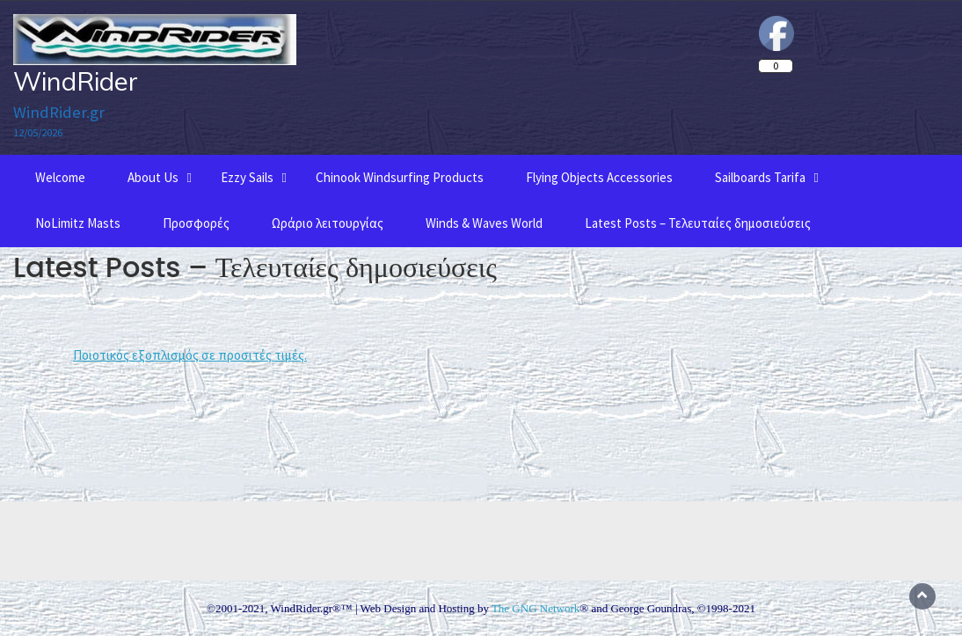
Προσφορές (196, 223)
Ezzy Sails (247, 177)
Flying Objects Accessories (599, 177)
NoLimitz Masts (77, 223)
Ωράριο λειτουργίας (327, 223)
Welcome (60, 177)
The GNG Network (535, 608)
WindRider (75, 81)
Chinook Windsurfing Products (400, 177)
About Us (153, 177)
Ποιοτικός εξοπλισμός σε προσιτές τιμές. (190, 355)
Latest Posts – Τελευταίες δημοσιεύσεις (698, 223)
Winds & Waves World (484, 223)
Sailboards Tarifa (760, 177)
